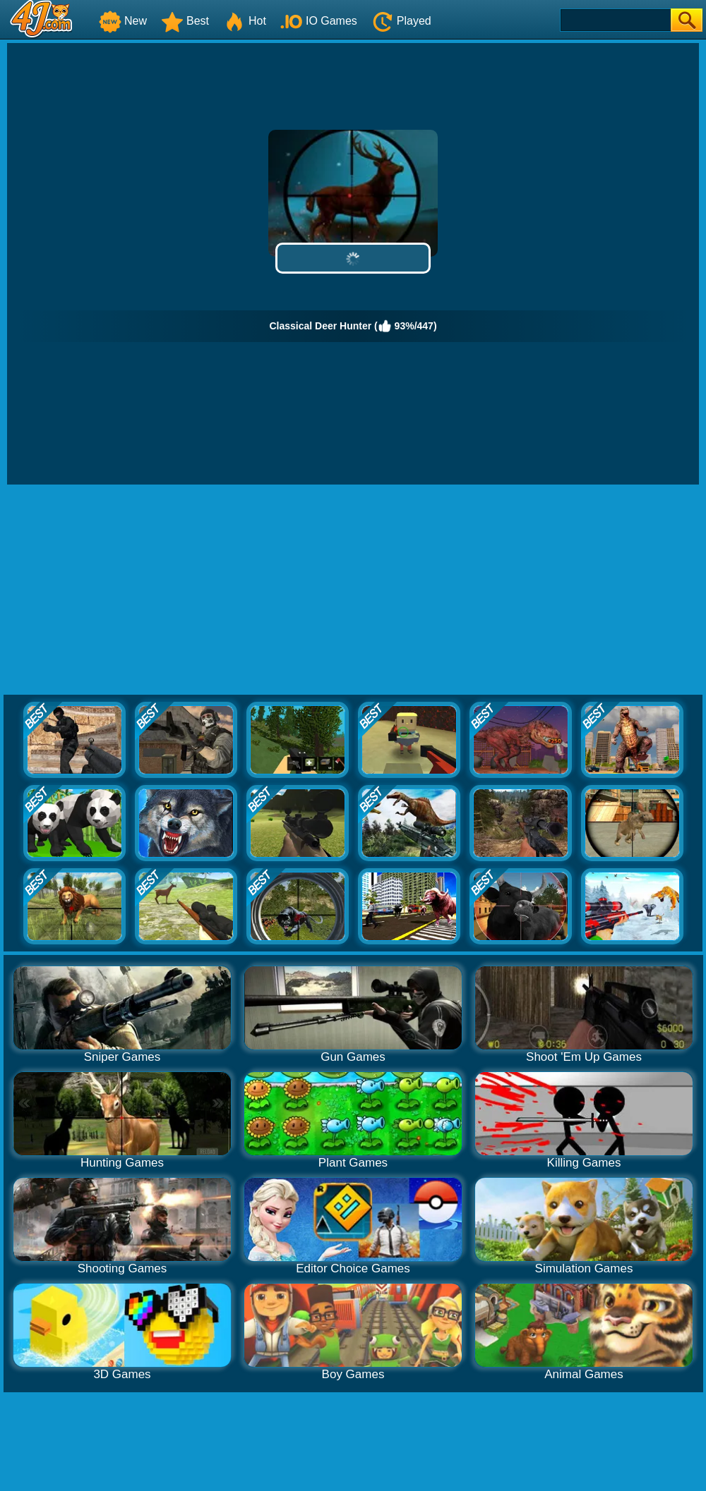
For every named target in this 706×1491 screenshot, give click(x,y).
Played (401, 21)
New (123, 21)
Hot (244, 21)
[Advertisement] (353, 590)
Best (185, 21)
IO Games (318, 21)
